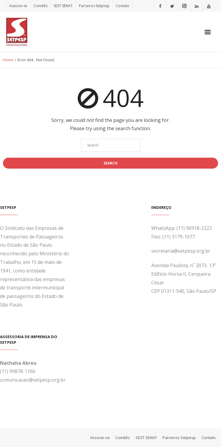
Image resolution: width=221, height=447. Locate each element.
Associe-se (18, 5)
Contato (122, 5)
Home (8, 59)
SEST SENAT (63, 5)
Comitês (40, 5)
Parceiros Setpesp (94, 5)
